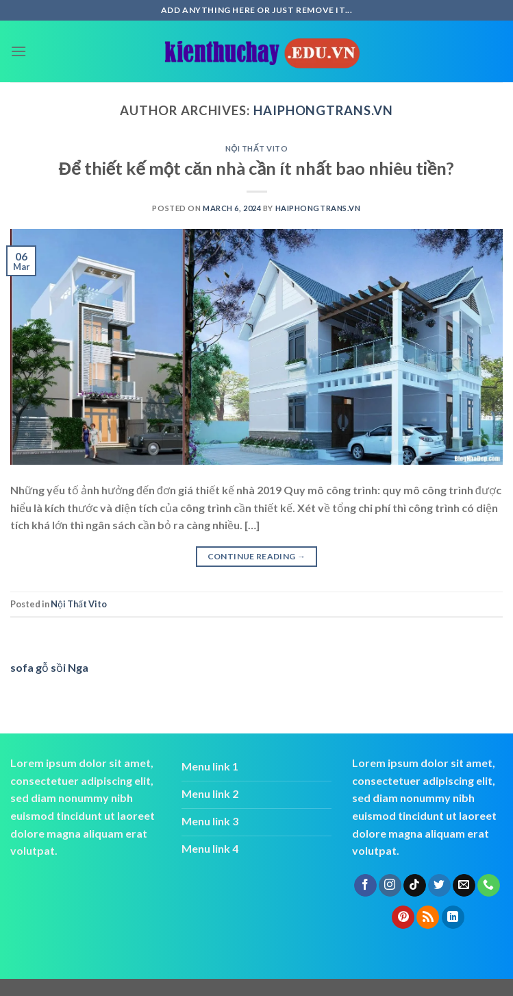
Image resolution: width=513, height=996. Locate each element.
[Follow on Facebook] (365, 885)
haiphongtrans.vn (323, 110)
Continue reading (257, 556)
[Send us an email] (464, 885)
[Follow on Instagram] (390, 885)
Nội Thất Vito (256, 148)
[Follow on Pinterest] (403, 917)
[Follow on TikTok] (414, 885)
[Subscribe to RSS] (427, 917)
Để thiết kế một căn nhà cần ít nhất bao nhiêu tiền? (257, 168)
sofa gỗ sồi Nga (49, 667)
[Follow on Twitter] (439, 885)
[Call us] (488, 885)
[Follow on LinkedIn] (453, 917)
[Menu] (18, 51)
